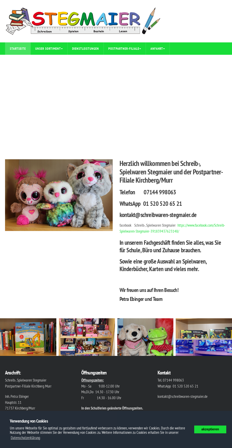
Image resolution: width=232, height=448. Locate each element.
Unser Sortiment (49, 49)
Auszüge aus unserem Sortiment (34, 61)
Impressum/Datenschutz (87, 61)
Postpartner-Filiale (124, 49)
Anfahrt (157, 49)
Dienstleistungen (85, 49)
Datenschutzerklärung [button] (25, 437)
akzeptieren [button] (210, 429)
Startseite (18, 49)
